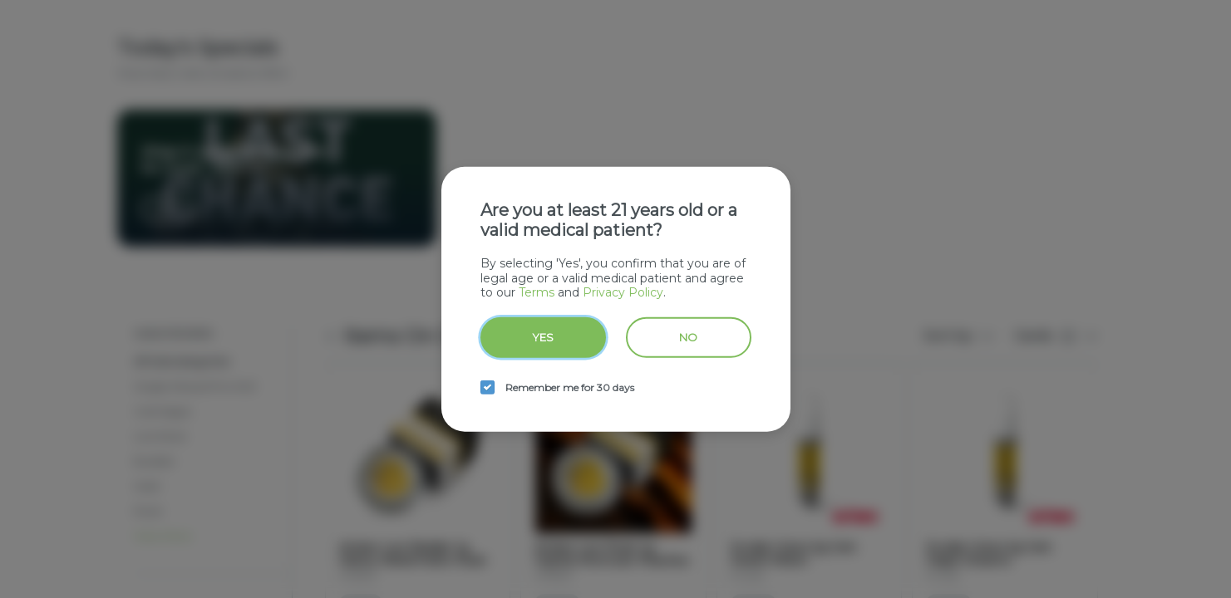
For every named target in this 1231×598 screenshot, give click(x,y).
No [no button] (688, 336)
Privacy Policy (623, 292)
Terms (536, 292)
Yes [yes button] (543, 336)
